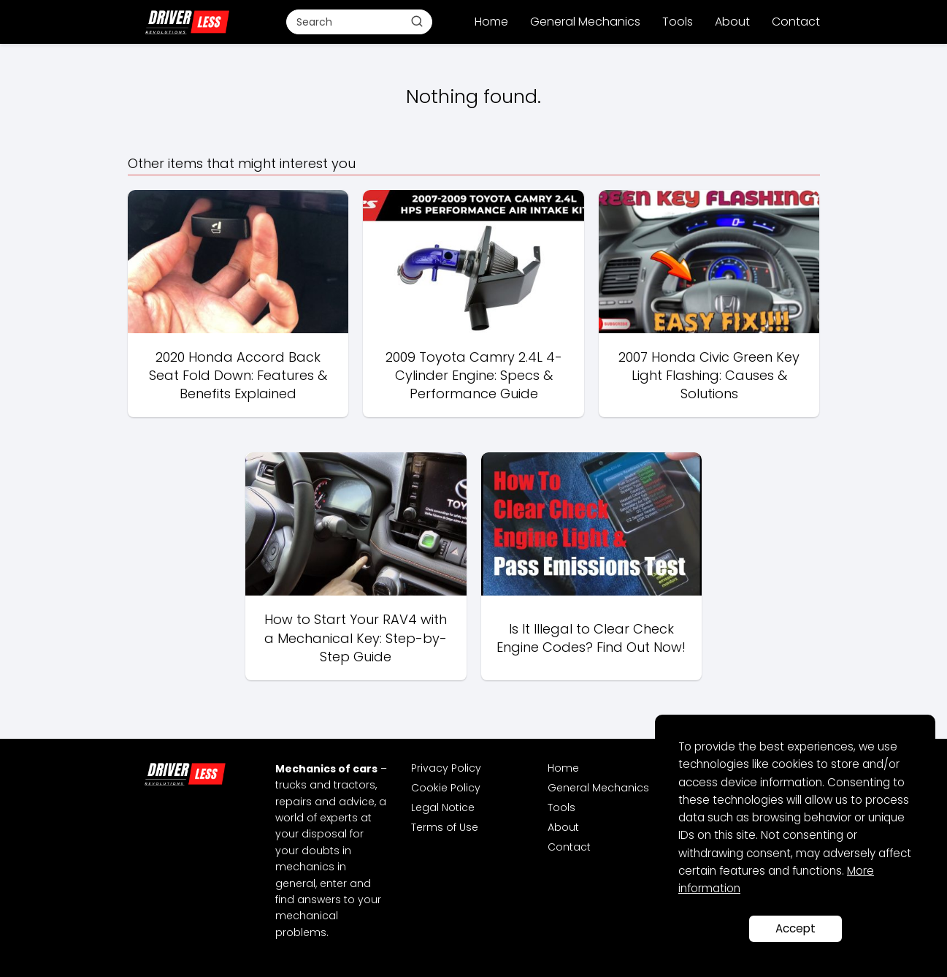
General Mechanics (585, 21)
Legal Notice (443, 807)
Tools (677, 21)
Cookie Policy (445, 787)
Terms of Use (444, 827)
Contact (796, 21)
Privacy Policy (446, 768)
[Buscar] (417, 21)
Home (491, 21)
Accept (795, 928)
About (732, 21)
